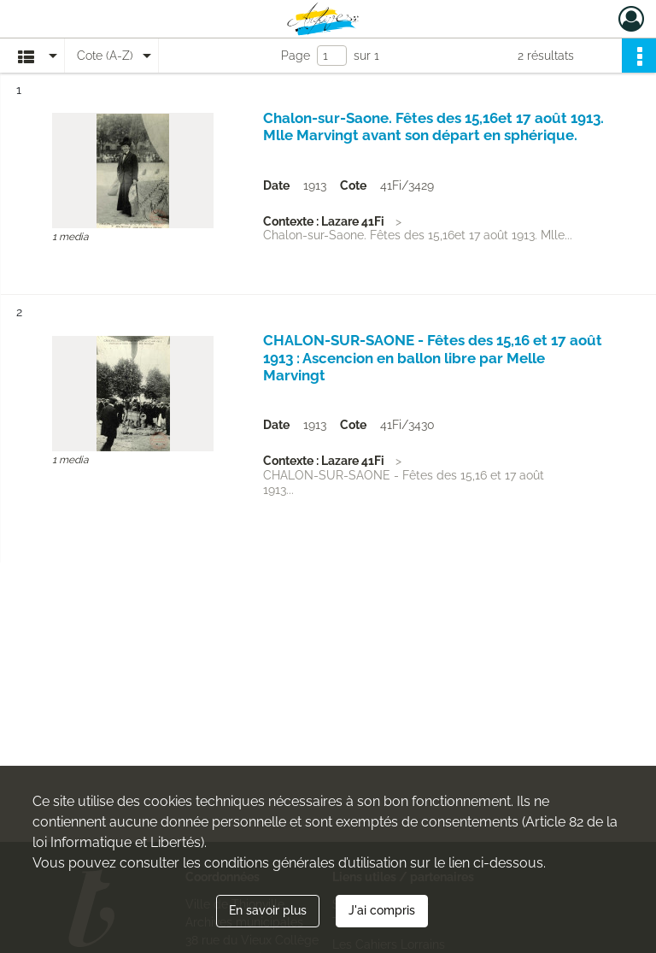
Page (295, 55)
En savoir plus (268, 910)
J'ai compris (381, 910)
